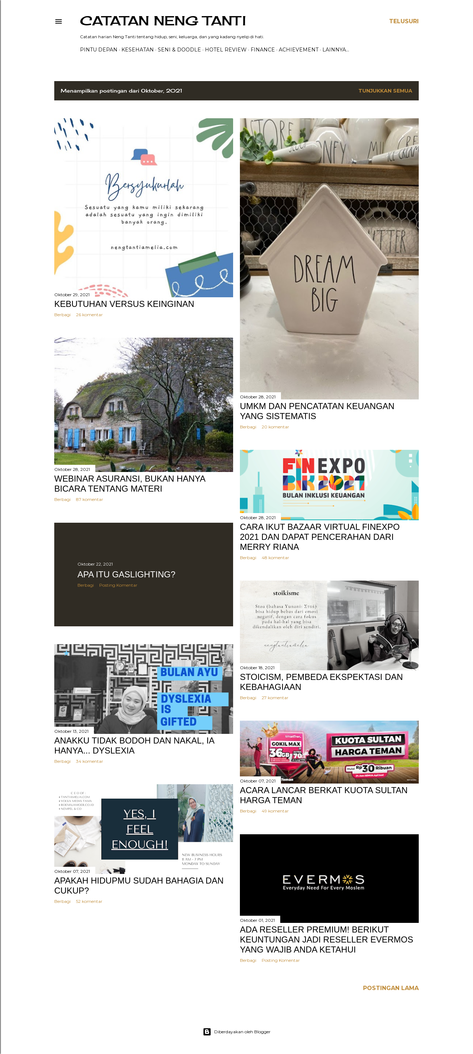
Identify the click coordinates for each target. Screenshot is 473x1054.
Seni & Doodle (179, 49)
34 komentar (89, 761)
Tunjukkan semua (385, 91)
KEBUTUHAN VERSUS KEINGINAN (124, 304)
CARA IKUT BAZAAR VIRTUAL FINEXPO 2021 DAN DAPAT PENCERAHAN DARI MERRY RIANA (320, 537)
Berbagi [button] (62, 314)
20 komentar (275, 426)
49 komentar (275, 811)
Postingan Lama (391, 988)
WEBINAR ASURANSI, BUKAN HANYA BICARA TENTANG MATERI (129, 483)
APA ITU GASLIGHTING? (126, 574)
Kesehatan (137, 49)
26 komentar (89, 314)
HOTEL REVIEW (226, 49)
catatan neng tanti (163, 21)
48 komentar (275, 557)
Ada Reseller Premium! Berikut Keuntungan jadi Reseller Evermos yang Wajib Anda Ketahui (326, 939)
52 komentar (89, 901)
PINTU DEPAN (98, 49)
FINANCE (263, 49)
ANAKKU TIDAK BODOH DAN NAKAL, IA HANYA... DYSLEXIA (134, 745)
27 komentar (275, 697)
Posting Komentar (118, 585)
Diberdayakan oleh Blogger (237, 1032)
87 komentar (89, 499)
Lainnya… (335, 49)
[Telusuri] (404, 21)
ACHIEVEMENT (298, 49)
